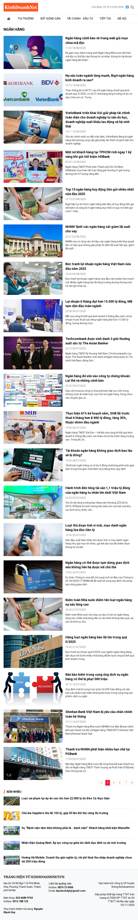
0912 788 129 (20, 901)
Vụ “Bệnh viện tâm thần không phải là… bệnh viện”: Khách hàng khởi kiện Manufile (76, 828)
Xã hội (121, 18)
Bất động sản (50, 18)
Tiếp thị (105, 18)
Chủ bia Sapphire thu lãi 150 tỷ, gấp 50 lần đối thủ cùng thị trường (65, 813)
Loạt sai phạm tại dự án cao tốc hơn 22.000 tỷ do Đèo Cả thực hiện (66, 798)
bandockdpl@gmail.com (71, 890)
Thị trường (26, 18)
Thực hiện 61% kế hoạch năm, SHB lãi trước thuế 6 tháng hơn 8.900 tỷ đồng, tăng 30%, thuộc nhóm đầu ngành (97, 417)
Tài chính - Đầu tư (80, 18)
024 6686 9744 (24, 897)
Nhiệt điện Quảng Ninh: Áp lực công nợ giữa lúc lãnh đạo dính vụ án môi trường (74, 843)
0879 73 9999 (65, 887)
